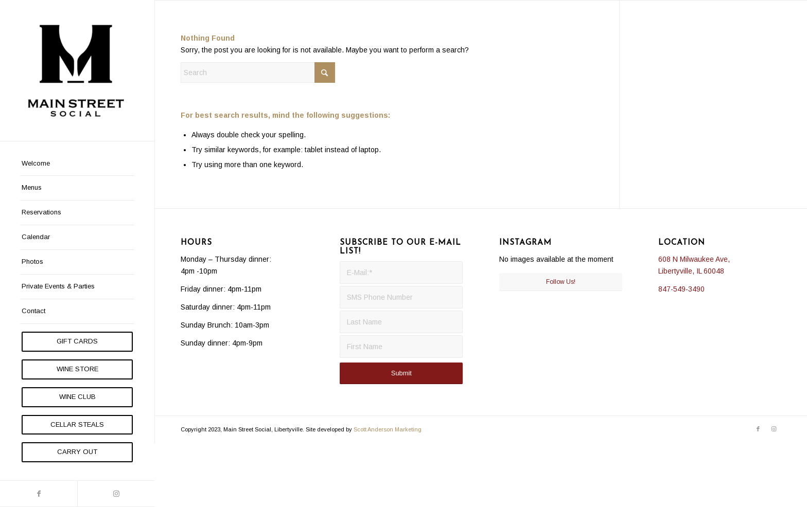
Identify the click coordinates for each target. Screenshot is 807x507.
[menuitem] (77, 164)
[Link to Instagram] (115, 493)
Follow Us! (560, 281)
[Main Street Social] (77, 70)
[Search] (258, 72)
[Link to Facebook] (38, 493)
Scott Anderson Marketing (388, 429)
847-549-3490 (681, 289)
